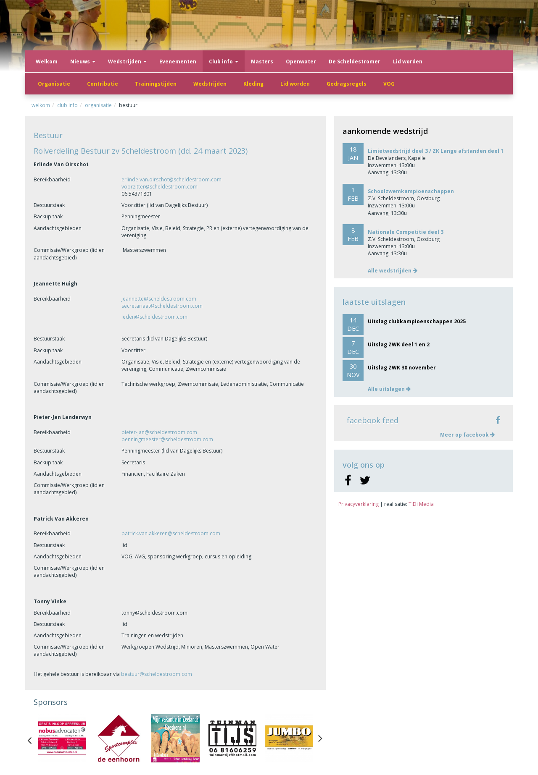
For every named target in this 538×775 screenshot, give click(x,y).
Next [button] (320, 738)
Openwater (301, 61)
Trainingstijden (156, 83)
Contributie (102, 83)
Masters (262, 61)
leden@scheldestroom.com (154, 316)
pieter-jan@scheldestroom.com (159, 432)
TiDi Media (421, 504)
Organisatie (54, 83)
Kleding (253, 83)
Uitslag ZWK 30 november (402, 367)
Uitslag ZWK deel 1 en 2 (399, 344)
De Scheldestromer (354, 61)
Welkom (47, 61)
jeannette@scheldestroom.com (158, 298)
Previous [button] (34, 738)
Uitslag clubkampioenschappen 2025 (417, 321)
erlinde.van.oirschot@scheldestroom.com (171, 179)
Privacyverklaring (358, 504)
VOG (389, 83)
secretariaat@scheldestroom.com (162, 305)
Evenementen (177, 61)
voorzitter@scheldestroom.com (159, 186)
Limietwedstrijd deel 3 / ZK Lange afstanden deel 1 (436, 150)
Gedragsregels (347, 83)
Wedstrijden (127, 61)
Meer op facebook (467, 434)
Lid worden (295, 83)
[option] (62, 738)
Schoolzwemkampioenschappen (411, 191)
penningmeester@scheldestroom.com (167, 439)
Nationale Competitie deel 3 (405, 232)
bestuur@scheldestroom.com (156, 674)
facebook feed (372, 420)
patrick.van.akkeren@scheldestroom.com (170, 533)
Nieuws (82, 61)
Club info (223, 61)
